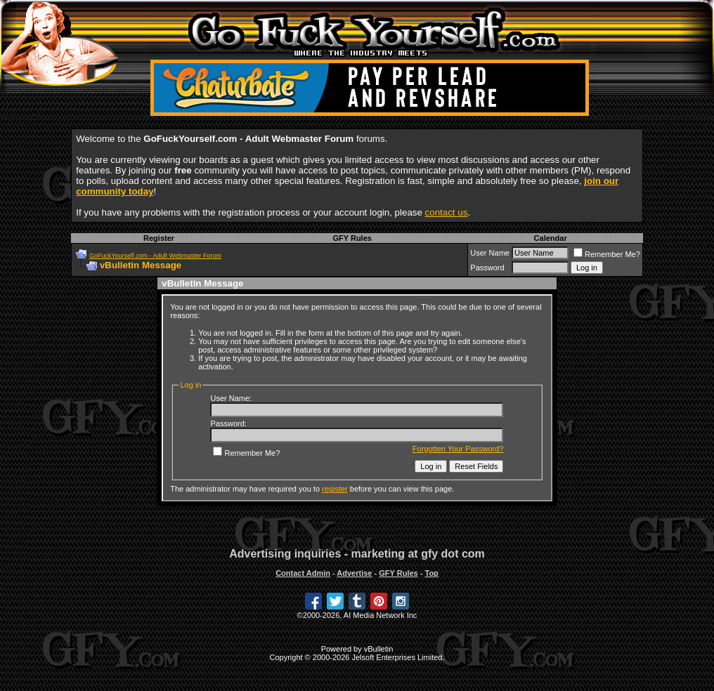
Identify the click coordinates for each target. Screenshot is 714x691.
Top (431, 573)
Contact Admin (302, 573)
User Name (489, 253)
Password (487, 267)
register (335, 489)
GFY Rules (351, 238)
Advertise (354, 573)
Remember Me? (606, 254)
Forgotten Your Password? (458, 449)
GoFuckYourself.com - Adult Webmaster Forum (155, 255)
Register (158, 238)
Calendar (550, 238)
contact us (446, 212)
